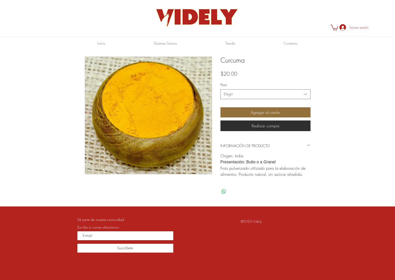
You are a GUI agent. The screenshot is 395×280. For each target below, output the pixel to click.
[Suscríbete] (125, 248)
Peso (223, 84)
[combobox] (265, 94)
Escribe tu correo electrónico (98, 227)
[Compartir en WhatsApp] (224, 191)
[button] (334, 27)
